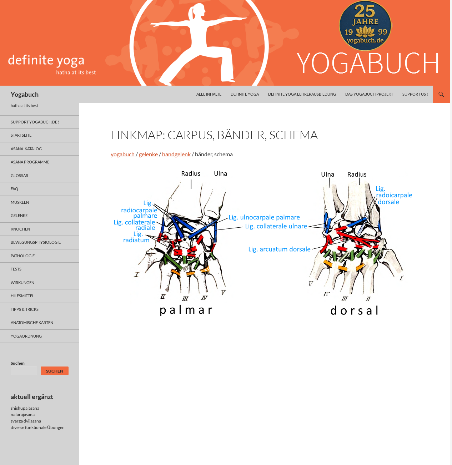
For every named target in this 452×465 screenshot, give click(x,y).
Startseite (21, 135)
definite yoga (245, 94)
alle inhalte (208, 94)
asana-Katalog (26, 148)
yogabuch (123, 154)
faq (14, 188)
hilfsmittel (22, 295)
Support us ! (415, 94)
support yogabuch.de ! (35, 122)
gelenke (148, 154)
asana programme (30, 162)
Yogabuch (25, 94)
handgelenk (176, 154)
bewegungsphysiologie (36, 242)
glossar (19, 175)
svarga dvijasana (26, 421)
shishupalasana (25, 408)
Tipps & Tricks (25, 309)
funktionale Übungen (45, 427)
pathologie (23, 255)
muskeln (20, 202)
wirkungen (22, 282)
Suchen (18, 363)
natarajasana (23, 414)
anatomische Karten (32, 322)
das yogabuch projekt (369, 94)
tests (16, 269)
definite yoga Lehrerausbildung (302, 94)
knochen (20, 229)
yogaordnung (26, 336)
